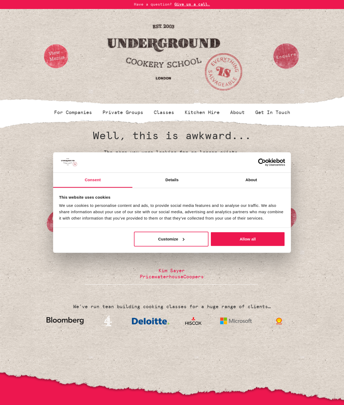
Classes (164, 112)
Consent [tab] (93, 180)
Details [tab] (172, 180)
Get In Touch (272, 112)
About (237, 112)
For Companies (73, 112)
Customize (171, 239)
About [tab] (251, 180)
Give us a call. (192, 4)
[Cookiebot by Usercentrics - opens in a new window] (262, 162)
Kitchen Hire (202, 112)
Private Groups (123, 112)
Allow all (248, 239)
